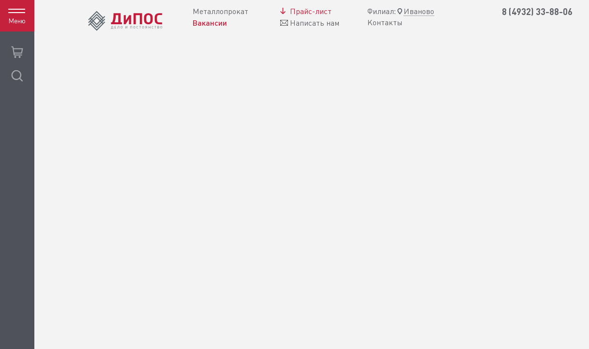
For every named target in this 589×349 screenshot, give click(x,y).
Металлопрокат (220, 11)
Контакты (385, 23)
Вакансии (210, 23)
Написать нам (314, 23)
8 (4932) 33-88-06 (537, 12)
